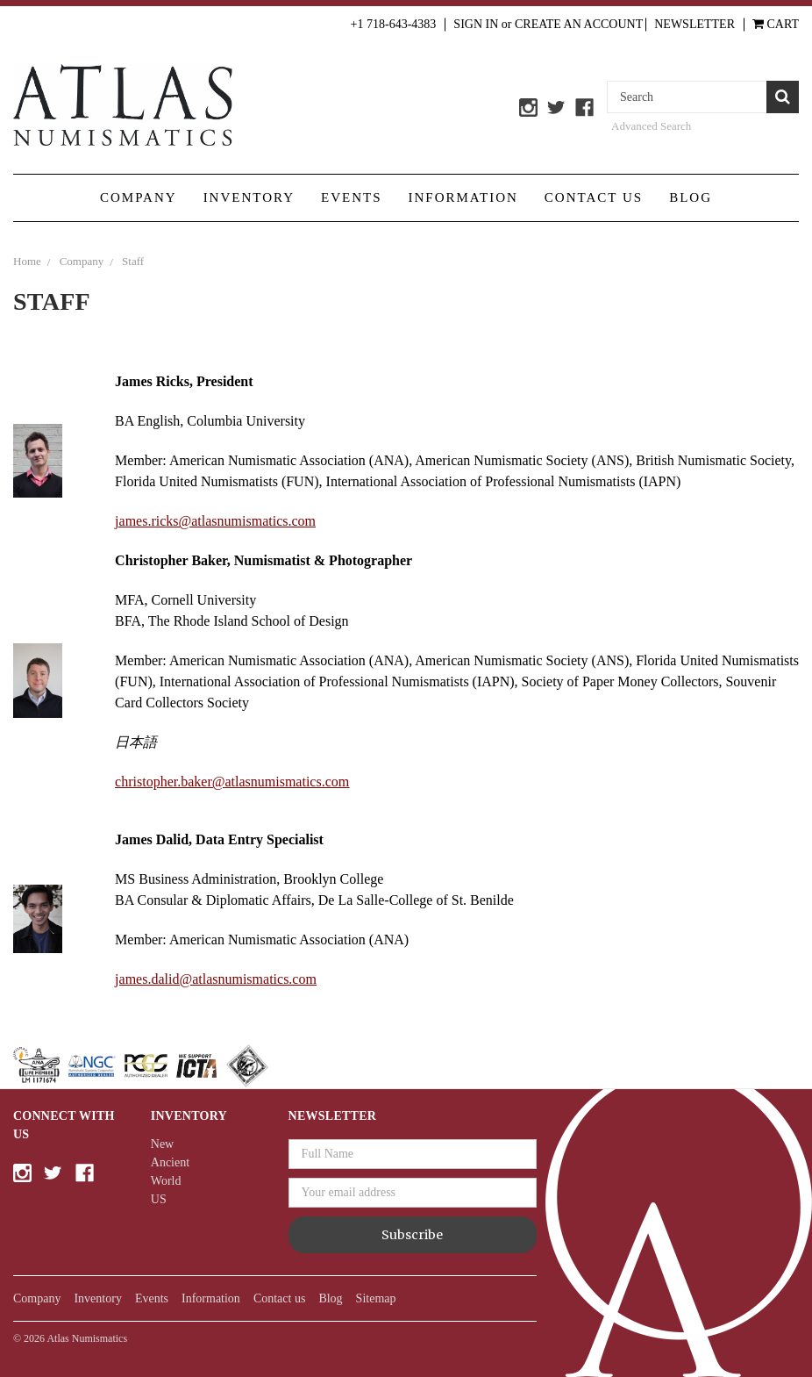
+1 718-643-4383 (394, 24)
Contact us (594, 197)
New (162, 1144)
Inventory (249, 197)
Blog (690, 197)
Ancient (170, 1162)
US (159, 1199)
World (166, 1180)
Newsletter (694, 24)
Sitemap (376, 1298)
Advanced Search (651, 126)
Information (463, 197)
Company (138, 197)
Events (351, 197)
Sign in (475, 24)
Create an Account (579, 24)
